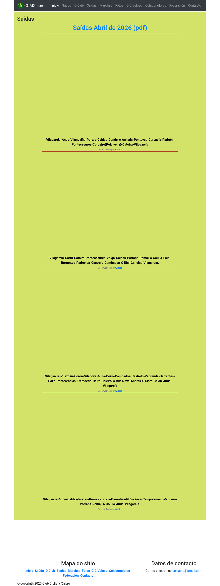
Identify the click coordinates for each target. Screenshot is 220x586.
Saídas (91, 5)
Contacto (194, 5)
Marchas (106, 5)
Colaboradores (155, 5)
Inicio (55, 5)
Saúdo (66, 5)
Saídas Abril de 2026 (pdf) (110, 27)
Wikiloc (118, 149)
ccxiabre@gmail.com (187, 571)
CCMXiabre (30, 6)
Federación (177, 5)
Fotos (119, 5)
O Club (79, 5)
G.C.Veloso (134, 5)
